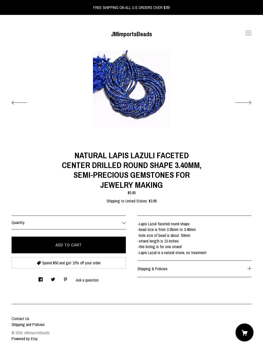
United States (136, 201)
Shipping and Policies (28, 324)
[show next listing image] (238, 101)
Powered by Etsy (25, 338)
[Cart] (244, 332)
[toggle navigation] (248, 33)
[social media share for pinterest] (65, 278)
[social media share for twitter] (53, 278)
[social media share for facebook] (41, 278)
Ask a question (87, 280)
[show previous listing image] (24, 101)
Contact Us (20, 318)
